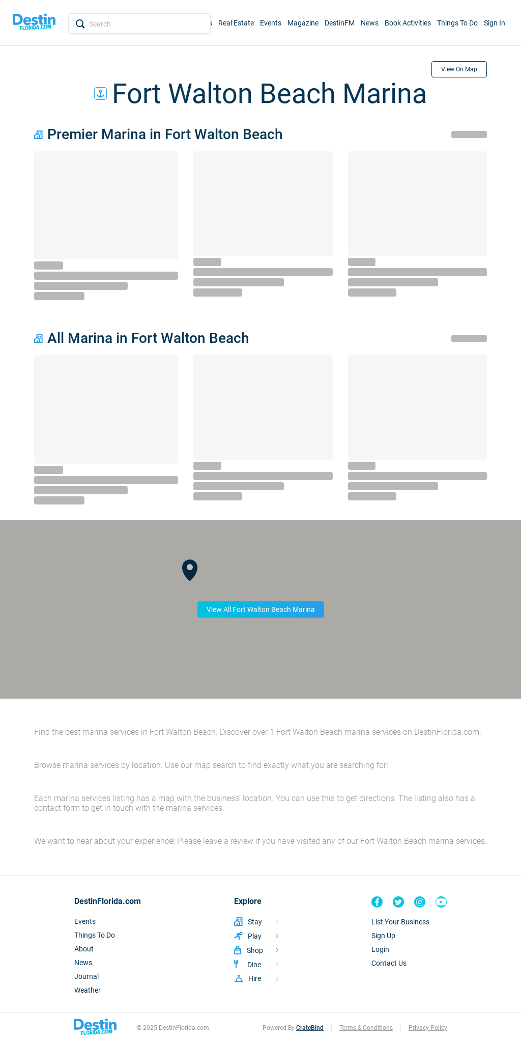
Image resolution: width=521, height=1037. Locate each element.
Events (270, 23)
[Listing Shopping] (256, 950)
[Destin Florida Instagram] (419, 902)
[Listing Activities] (256, 936)
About (84, 949)
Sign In (494, 23)
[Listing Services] (256, 978)
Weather (87, 990)
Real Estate (236, 23)
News (370, 23)
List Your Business (400, 922)
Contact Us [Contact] (389, 963)
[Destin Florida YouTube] (441, 902)
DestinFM (340, 23)
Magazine (303, 23)
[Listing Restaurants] (256, 964)
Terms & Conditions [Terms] (366, 1027)
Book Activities (408, 23)
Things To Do (457, 23)
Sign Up (383, 936)
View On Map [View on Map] (459, 69)
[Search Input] (139, 24)
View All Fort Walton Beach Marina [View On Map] (261, 609)
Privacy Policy (428, 1027)
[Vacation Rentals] (256, 921)
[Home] (34, 23)
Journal (86, 976)
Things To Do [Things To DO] (94, 935)
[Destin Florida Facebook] (377, 902)
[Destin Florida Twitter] (398, 902)
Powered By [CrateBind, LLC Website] (293, 1027)
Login (380, 949)
